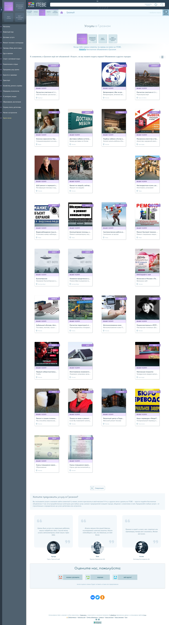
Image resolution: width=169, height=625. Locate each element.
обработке (113, 615)
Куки (144, 615)
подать (82, 49)
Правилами (83, 615)
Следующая (99, 488)
